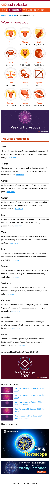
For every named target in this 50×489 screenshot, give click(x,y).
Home (4, 10)
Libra (11, 82)
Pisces (39, 103)
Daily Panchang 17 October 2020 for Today (29, 396)
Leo (25, 62)
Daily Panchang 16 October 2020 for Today (29, 410)
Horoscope (14, 10)
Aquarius (25, 103)
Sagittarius (39, 82)
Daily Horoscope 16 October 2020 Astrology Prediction (28, 403)
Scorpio (25, 82)
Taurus (25, 42)
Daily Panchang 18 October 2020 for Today (29, 389)
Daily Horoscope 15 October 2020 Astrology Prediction (28, 417)
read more (13, 157)
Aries (11, 42)
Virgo (39, 62)
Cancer (11, 62)
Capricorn (10, 103)
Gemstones (39, 10)
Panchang (27, 10)
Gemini (39, 42)
